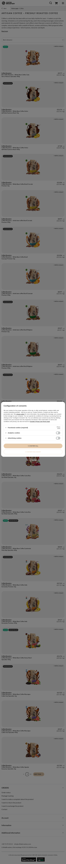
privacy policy (20, 414)
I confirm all (33, 446)
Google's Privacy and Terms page (40, 421)
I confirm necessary (33, 452)
